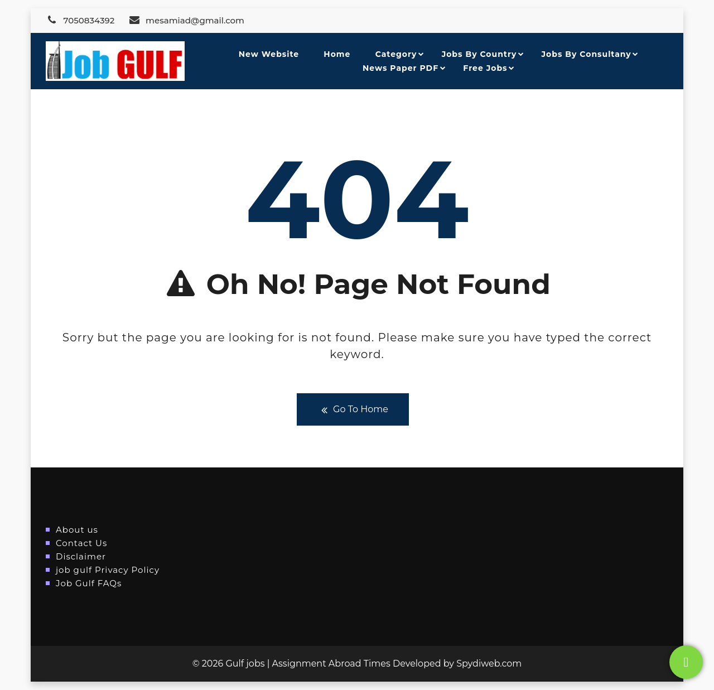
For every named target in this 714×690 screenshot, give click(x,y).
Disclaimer (81, 556)
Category (396, 54)
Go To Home (352, 410)
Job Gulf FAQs (89, 583)
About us (77, 529)
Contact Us (81, 543)
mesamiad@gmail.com (186, 20)
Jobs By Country (479, 54)
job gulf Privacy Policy (108, 569)
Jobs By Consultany (586, 54)
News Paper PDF (400, 68)
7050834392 (80, 20)
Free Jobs (485, 68)
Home (337, 54)
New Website (269, 54)
